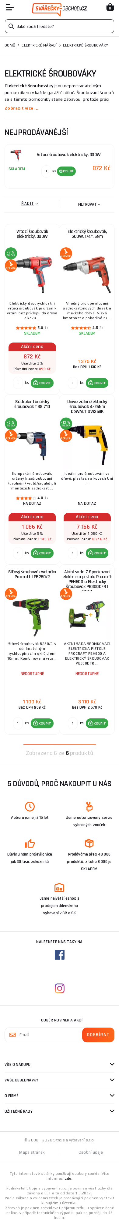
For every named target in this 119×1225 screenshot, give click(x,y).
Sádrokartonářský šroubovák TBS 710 (32, 404)
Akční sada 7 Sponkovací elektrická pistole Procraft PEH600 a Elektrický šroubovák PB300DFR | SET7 (87, 580)
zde (68, 1178)
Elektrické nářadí (39, 45)
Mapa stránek (32, 1152)
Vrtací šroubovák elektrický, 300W (32, 234)
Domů (10, 45)
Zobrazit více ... (21, 108)
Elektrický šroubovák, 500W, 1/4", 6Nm (87, 234)
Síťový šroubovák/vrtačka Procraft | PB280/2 (32, 574)
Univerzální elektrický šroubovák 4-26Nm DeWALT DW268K (87, 407)
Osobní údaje (91, 1152)
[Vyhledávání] (59, 26)
